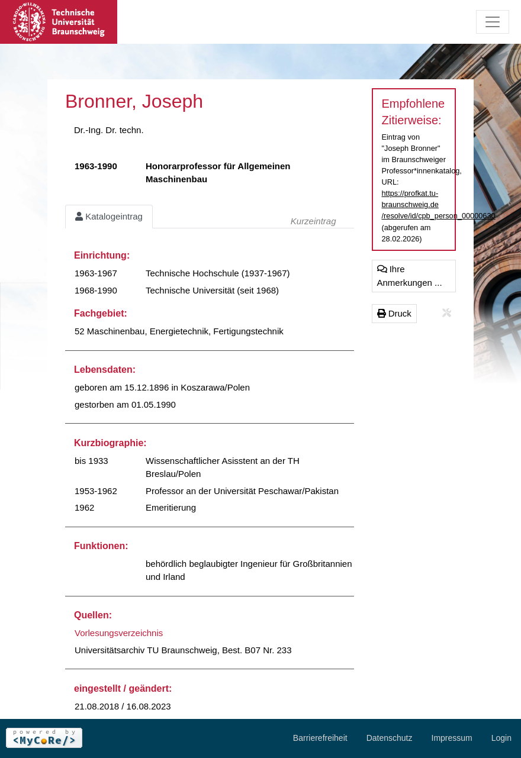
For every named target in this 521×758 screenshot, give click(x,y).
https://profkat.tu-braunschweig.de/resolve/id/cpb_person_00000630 (439, 204)
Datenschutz (389, 738)
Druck (394, 313)
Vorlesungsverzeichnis (119, 633)
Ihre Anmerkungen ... (409, 276)
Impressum (452, 738)
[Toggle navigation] (492, 22)
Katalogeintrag (109, 216)
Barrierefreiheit (320, 738)
